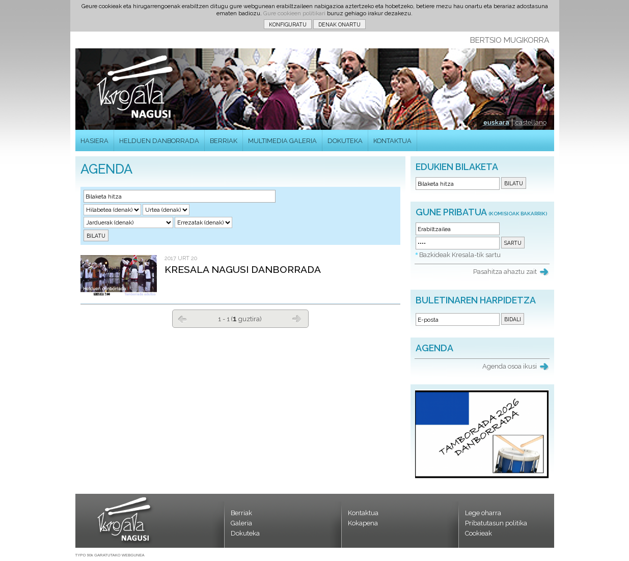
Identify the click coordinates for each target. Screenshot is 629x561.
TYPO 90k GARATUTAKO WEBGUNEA (110, 555)
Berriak (241, 513)
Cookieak (478, 533)
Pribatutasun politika (496, 523)
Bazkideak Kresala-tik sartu (460, 255)
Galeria (241, 523)
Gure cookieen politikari (294, 13)
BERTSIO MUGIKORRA (509, 40)
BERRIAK (223, 141)
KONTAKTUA (392, 141)
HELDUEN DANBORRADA (159, 141)
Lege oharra (483, 513)
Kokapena (363, 523)
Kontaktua (363, 513)
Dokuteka (245, 533)
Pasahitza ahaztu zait (505, 271)
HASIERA (94, 141)
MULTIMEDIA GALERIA (282, 141)
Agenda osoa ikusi (509, 366)
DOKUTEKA (345, 141)
